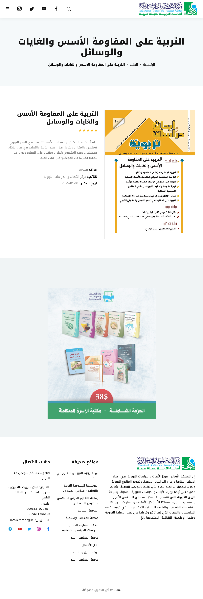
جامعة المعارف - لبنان (84, 537)
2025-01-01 (70, 183)
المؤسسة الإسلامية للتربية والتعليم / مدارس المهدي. (81, 488)
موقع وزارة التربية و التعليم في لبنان (77, 476)
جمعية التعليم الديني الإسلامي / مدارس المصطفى (78, 500)
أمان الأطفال (90, 545)
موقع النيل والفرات (86, 552)
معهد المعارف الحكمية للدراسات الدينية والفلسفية (80, 528)
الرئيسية (149, 65)
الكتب (134, 65)
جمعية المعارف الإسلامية (82, 517)
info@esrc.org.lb (22, 520)
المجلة (83, 170)
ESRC (117, 590)
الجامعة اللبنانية (88, 510)
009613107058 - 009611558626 (38, 511)
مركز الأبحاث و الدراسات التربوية (65, 177)
